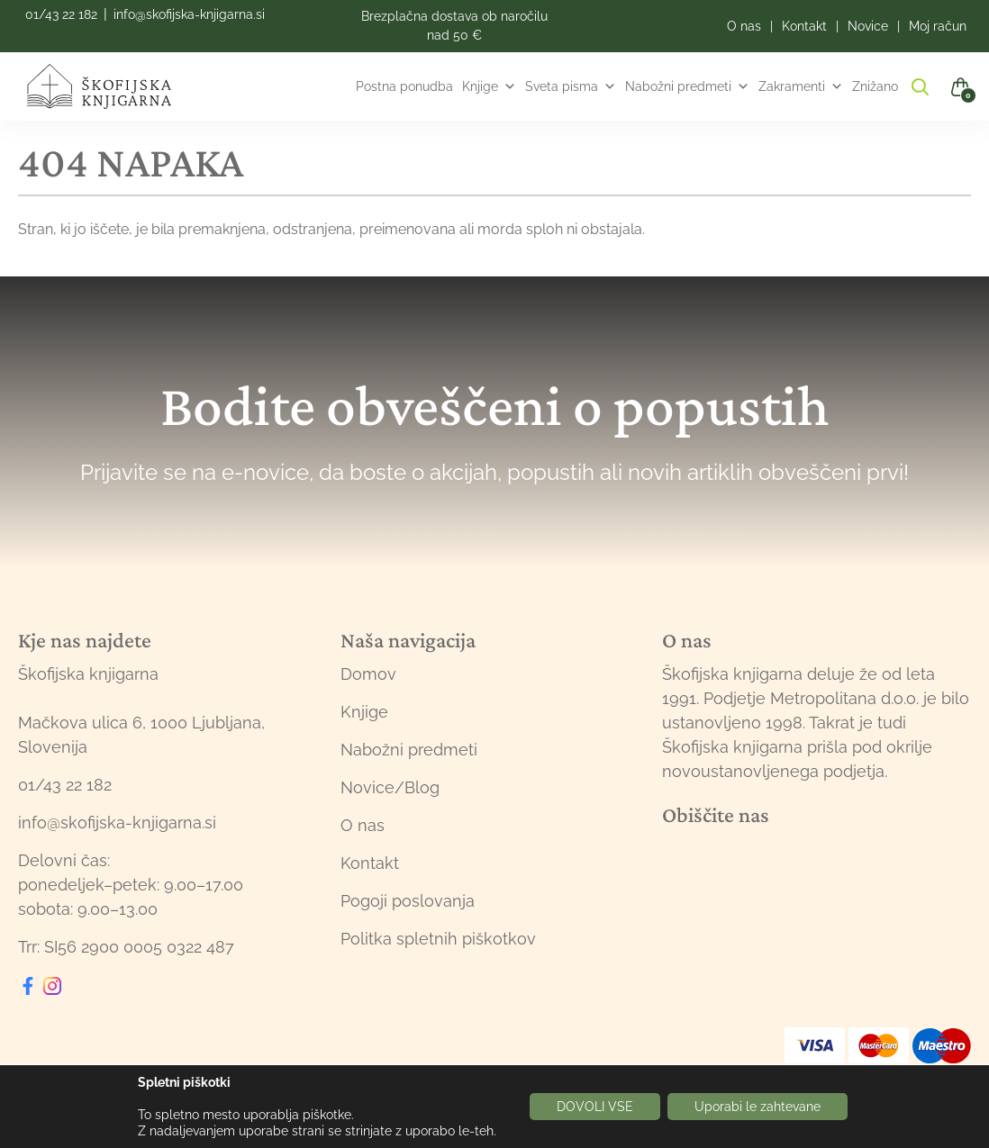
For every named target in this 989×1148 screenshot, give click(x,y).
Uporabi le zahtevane (757, 1106)
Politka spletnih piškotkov (438, 938)
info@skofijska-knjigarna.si (189, 14)
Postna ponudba (404, 86)
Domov (368, 673)
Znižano (875, 86)
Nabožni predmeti (687, 86)
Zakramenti (800, 86)
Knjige (489, 86)
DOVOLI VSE (595, 1106)
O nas (362, 825)
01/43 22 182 (61, 14)
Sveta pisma (570, 86)
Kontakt (369, 863)
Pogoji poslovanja (407, 900)
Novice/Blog (390, 787)
